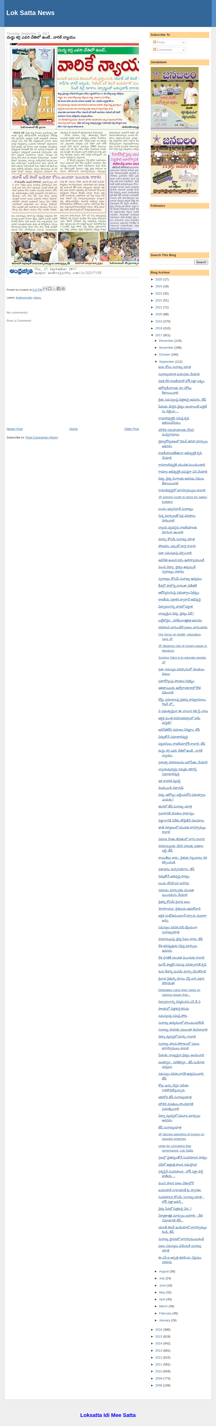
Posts (159, 42)
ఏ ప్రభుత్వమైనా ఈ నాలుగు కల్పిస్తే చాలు (183, 711)
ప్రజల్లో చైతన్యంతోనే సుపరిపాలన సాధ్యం (182, 1157)
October (165, 354)
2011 (159, 1364)
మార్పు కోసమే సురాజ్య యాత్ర (176, 539)
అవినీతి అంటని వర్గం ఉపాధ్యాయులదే (181, 560)
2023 (159, 293)
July (162, 1278)
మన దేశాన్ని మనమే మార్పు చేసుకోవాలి (182, 971)
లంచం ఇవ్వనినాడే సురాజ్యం (175, 509)
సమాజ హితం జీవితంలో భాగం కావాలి (181, 839)
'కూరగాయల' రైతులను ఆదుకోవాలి (179, 908)
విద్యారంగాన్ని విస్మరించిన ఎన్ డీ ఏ (179, 1001)
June (163, 1285)
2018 (159, 328)
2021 (159, 307)
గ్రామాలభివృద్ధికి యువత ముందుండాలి (181, 464)
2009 (159, 1378)
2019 (159, 321)
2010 (159, 1371)
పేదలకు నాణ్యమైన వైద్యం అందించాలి (181, 1055)
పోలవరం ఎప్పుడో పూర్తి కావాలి (177, 546)
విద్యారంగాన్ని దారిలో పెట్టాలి (175, 606)
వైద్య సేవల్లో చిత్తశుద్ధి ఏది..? (175, 1208)
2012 (159, 1357)
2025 (159, 279)
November (166, 347)
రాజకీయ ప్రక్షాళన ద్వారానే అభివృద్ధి (179, 599)
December (166, 340)
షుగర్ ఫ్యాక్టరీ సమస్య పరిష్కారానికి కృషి (182, 964)
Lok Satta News (30, 12)
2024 (159, 286)
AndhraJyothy (24, 297)
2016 (159, 1329)
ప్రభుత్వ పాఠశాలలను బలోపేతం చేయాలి (183, 762)
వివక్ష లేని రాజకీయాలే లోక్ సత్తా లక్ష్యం (181, 381)
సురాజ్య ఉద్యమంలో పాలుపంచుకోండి (181, 1022)
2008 (159, 1385)
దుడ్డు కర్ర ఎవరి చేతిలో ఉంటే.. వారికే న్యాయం (41, 37)
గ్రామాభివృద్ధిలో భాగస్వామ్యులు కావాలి (181, 490)
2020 (159, 314)
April (162, 1299)
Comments (162, 50)
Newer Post (15, 429)
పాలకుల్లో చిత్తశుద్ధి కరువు (173, 1008)
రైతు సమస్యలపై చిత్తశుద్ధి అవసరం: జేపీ (182, 399)
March (164, 1306)
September (167, 361)
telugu (37, 297)
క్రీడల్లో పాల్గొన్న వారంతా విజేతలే (177, 585)
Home (73, 429)
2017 (159, 335)
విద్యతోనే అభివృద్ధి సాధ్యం (173, 876)
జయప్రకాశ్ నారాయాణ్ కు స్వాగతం (179, 1190)
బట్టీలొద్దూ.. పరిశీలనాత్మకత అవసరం (180, 620)
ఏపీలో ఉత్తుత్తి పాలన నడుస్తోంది (177, 1164)
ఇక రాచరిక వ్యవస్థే (169, 781)
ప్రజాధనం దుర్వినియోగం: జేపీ (176, 869)
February (165, 1313)
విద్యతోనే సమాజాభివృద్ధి (173, 737)
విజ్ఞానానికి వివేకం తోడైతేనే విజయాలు (181, 820)
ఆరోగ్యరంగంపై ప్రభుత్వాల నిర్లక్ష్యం (178, 592)
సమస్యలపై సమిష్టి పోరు (172, 1016)
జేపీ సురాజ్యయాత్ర (169, 1127)
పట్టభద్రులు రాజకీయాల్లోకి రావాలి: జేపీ (181, 743)
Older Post (131, 429)
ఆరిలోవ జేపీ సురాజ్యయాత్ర (175, 1097)
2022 (159, 300)
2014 (159, 1343)
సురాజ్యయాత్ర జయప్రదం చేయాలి (179, 374)
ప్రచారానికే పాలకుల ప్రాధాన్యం (176, 813)
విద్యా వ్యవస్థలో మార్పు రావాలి (177, 1036)
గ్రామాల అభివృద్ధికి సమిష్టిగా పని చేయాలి (182, 471)
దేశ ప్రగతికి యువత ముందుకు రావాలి (181, 957)
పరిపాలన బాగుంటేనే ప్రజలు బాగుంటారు (183, 627)
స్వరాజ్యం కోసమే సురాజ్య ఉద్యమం (180, 578)
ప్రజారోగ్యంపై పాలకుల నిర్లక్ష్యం (176, 681)
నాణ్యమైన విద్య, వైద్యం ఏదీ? (176, 613)
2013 (159, 1350)
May (162, 1292)
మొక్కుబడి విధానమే (171, 788)
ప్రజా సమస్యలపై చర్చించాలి (175, 553)
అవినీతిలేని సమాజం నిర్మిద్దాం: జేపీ (179, 729)
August (164, 1271)
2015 (159, 1336)
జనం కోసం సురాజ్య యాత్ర (174, 367)
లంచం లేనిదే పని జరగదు (173, 883)
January (165, 1320)
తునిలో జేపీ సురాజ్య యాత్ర (175, 806)
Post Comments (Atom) (42, 437)
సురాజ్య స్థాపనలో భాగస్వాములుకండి (181, 1239)
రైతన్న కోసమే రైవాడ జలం (174, 902)
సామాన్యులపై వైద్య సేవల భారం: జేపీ (180, 939)
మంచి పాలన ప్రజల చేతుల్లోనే (176, 1183)
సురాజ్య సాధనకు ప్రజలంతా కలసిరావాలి (183, 1029)
